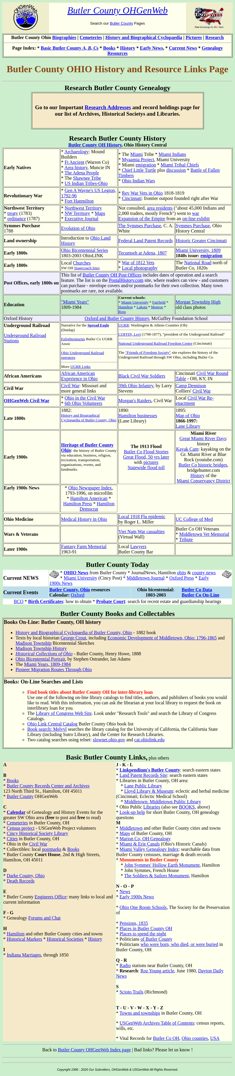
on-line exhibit (196, 218)
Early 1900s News (136, 896)
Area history (75, 167)
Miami (136, 154)
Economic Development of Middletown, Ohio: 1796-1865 (162, 637)
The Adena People (82, 172)
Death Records (21, 880)
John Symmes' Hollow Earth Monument (162, 865)
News (124, 891)
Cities (12, 838)
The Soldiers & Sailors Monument (156, 875)
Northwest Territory (83, 208)
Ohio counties (195, 1038)
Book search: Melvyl (47, 729)
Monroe (157, 307)
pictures (150, 462)
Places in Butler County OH (145, 928)
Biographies (64, 37)
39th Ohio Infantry (136, 385)
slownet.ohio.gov (109, 739)
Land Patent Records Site (143, 775)
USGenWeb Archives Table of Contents (156, 1023)
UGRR (124, 325)
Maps (100, 213)
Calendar (16, 812)
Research (214, 37)
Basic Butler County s (70, 48)
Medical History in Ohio (84, 519)
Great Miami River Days (203, 438)
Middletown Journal (146, 577)
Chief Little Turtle (139, 170)
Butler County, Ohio (69, 589)
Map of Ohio (188, 415)
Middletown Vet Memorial (204, 534)
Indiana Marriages (24, 954)
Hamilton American (89, 498)
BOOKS (187, 806)
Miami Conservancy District (203, 480)
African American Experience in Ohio (79, 376)
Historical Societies (65, 939)
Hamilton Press (77, 503)
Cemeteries (91, 37)
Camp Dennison (191, 385)
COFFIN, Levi (130, 334)
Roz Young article (157, 970)
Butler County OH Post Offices (112, 274)
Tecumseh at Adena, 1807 (143, 252)
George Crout (73, 637)
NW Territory (77, 213)
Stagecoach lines (87, 268)
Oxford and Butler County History (117, 318)
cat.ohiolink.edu (149, 739)
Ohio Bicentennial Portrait (40, 658)
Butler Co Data (197, 589)
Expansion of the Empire (142, 218)
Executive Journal (81, 218)
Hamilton (126, 307)
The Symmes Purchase (140, 225)
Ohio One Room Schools (142, 907)
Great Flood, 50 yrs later (146, 456)
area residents (160, 208)
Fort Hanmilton (79, 200)
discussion (176, 170)
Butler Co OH (166, 1038)
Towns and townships (139, 1013)
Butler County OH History (95, 144)
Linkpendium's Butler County (149, 769)
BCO (18, 601)
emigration (146, 164)
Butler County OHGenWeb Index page (94, 1049)
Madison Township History (41, 648)
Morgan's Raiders (135, 400)
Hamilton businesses (138, 415)
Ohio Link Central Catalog (52, 723)
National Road (198, 262)
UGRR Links (80, 366)
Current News (183, 48)
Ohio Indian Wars (138, 180)
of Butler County (156, 939)
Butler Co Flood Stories (146, 451)
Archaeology (76, 151)
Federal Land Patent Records (146, 240)
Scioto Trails (131, 991)
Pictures (194, 37)
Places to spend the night (142, 933)
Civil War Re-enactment (195, 400)
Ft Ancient (74, 162)
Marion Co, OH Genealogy (144, 838)
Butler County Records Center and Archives (48, 785)
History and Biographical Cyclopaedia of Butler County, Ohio (88, 417)
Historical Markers (24, 939)
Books (109, 48)
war (195, 213)
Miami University (134, 302)
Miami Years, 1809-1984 (47, 664)
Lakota (142, 307)
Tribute (186, 539)
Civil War (70, 385)
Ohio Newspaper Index (90, 487)
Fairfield (158, 302)
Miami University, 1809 (198, 250)
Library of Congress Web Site (64, 713)
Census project (21, 828)
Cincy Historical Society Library (37, 833)
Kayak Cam (187, 449)
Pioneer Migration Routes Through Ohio (54, 669)
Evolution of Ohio (78, 228)
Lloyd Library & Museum (148, 791)
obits (181, 572)
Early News (151, 48)
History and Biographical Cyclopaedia (143, 37)
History (127, 48)
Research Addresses (108, 107)
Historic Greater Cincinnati (201, 240)
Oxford (77, 594)
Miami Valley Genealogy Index (148, 849)
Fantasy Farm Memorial (83, 546)
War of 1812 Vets (138, 262)
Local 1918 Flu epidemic (142, 516)
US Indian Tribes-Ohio (86, 183)
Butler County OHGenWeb (117, 10)
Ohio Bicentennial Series (84, 250)
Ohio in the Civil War (85, 397)
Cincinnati (132, 198)
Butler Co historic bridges (202, 464)
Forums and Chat (44, 917)
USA (214, 1038)
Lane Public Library (143, 785)
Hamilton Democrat (97, 506)
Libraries (151, 806)
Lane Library (188, 426)
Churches (82, 262)
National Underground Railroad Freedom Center (155, 343)
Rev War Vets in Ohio (142, 193)
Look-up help (132, 812)
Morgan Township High (198, 301)
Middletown (130, 828)
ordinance (16, 218)
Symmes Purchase (193, 225)
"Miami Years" (75, 301)
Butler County (121, 23)
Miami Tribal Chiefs (179, 164)
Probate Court (110, 601)
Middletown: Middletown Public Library (162, 801)
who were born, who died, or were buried (179, 944)
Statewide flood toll (146, 467)
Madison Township (34, 643)
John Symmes (137, 870)
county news (204, 572)
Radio (125, 965)
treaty (12, 213)
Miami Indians (172, 154)
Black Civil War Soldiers (142, 375)
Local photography (140, 267)
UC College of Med (194, 519)
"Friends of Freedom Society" (148, 352)
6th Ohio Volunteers (83, 403)
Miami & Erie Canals (139, 843)
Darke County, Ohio (26, 875)
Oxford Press (181, 577)
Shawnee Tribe (87, 178)
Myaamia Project (138, 159)
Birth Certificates (45, 601)
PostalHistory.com (126, 280)
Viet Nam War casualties (142, 531)
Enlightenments (73, 339)
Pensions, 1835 (133, 923)
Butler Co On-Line (200, 594)
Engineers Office (51, 896)
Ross (122, 311)
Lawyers (138, 546)
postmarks (51, 849)
